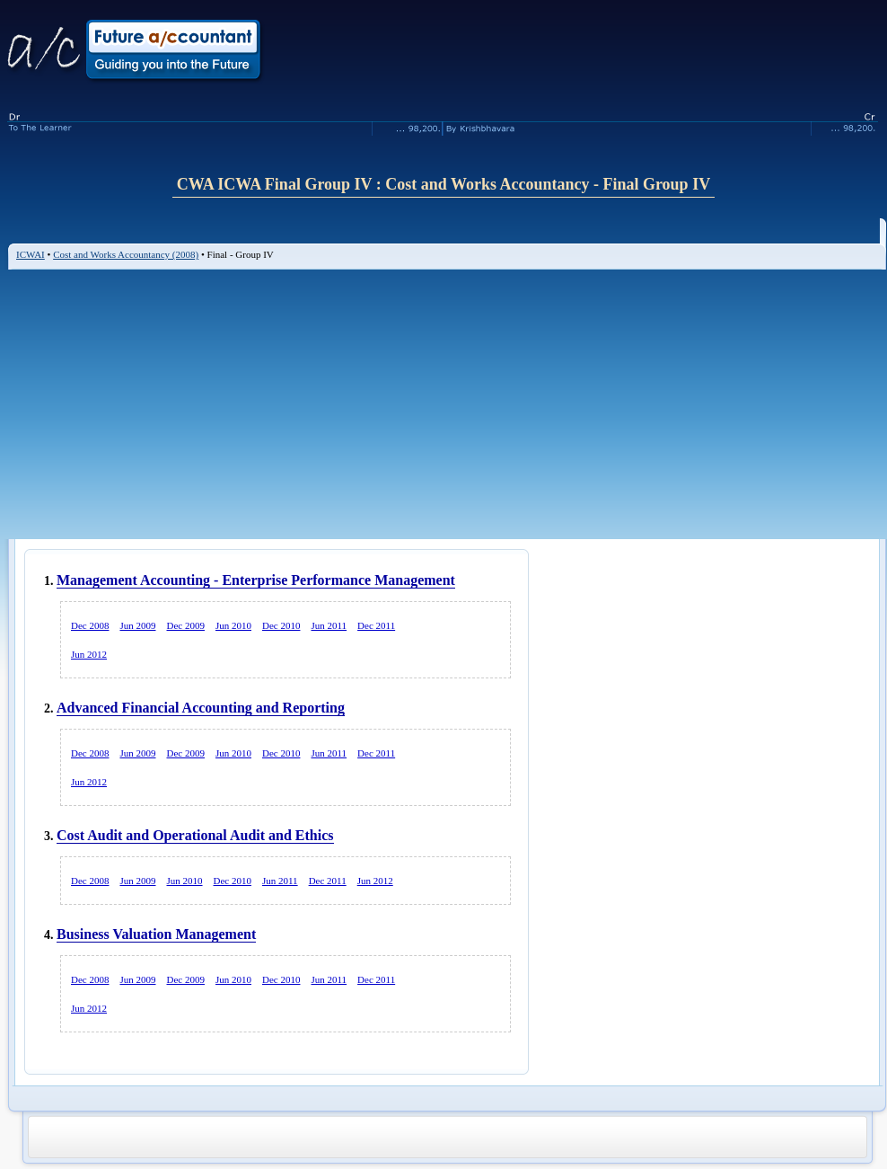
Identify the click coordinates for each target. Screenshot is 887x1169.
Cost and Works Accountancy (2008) (125, 254)
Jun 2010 (233, 625)
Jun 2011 (329, 625)
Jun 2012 (89, 654)
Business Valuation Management (156, 934)
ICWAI (30, 254)
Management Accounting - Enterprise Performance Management (256, 580)
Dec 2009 (186, 625)
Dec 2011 (376, 625)
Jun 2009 (137, 625)
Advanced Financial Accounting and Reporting (201, 707)
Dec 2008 (90, 625)
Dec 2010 (281, 625)
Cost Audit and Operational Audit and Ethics (195, 835)
